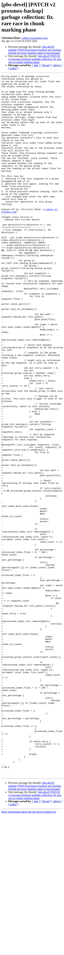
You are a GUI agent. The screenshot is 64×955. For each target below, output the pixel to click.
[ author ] (13, 68)
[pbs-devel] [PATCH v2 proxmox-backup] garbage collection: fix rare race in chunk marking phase (34, 59)
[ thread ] (46, 65)
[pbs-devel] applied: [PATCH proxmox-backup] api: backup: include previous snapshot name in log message (34, 49)
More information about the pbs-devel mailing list (28, 952)
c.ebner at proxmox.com (34, 37)
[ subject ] (56, 65)
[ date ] (36, 65)
